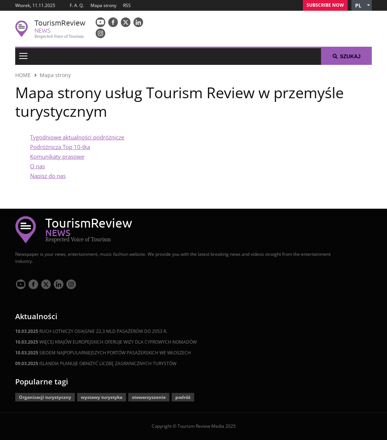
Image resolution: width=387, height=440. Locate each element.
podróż (183, 397)
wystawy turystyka (101, 397)
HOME (23, 75)
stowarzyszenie (149, 397)
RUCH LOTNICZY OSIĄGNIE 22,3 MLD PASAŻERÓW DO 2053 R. (91, 331)
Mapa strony (103, 5)
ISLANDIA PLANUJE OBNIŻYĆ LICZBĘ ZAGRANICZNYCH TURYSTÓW (95, 363)
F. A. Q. (77, 5)
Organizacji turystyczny (45, 397)
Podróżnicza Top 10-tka (60, 146)
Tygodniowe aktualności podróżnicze (77, 137)
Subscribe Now (325, 5)
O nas (37, 166)
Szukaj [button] (346, 56)
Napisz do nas (48, 175)
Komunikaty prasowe (57, 156)
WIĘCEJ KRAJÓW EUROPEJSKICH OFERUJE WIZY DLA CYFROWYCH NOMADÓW (106, 342)
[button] (361, 5)
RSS (127, 5)
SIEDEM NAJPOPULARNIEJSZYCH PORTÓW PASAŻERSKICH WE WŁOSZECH (103, 353)
